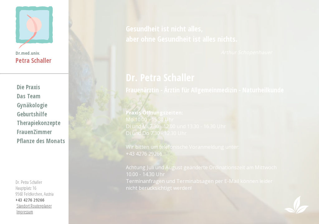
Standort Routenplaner (34, 206)
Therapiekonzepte (38, 123)
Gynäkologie (32, 105)
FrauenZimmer (34, 132)
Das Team (28, 96)
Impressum (25, 212)
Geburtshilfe (32, 114)
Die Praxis (28, 87)
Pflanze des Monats (41, 141)
